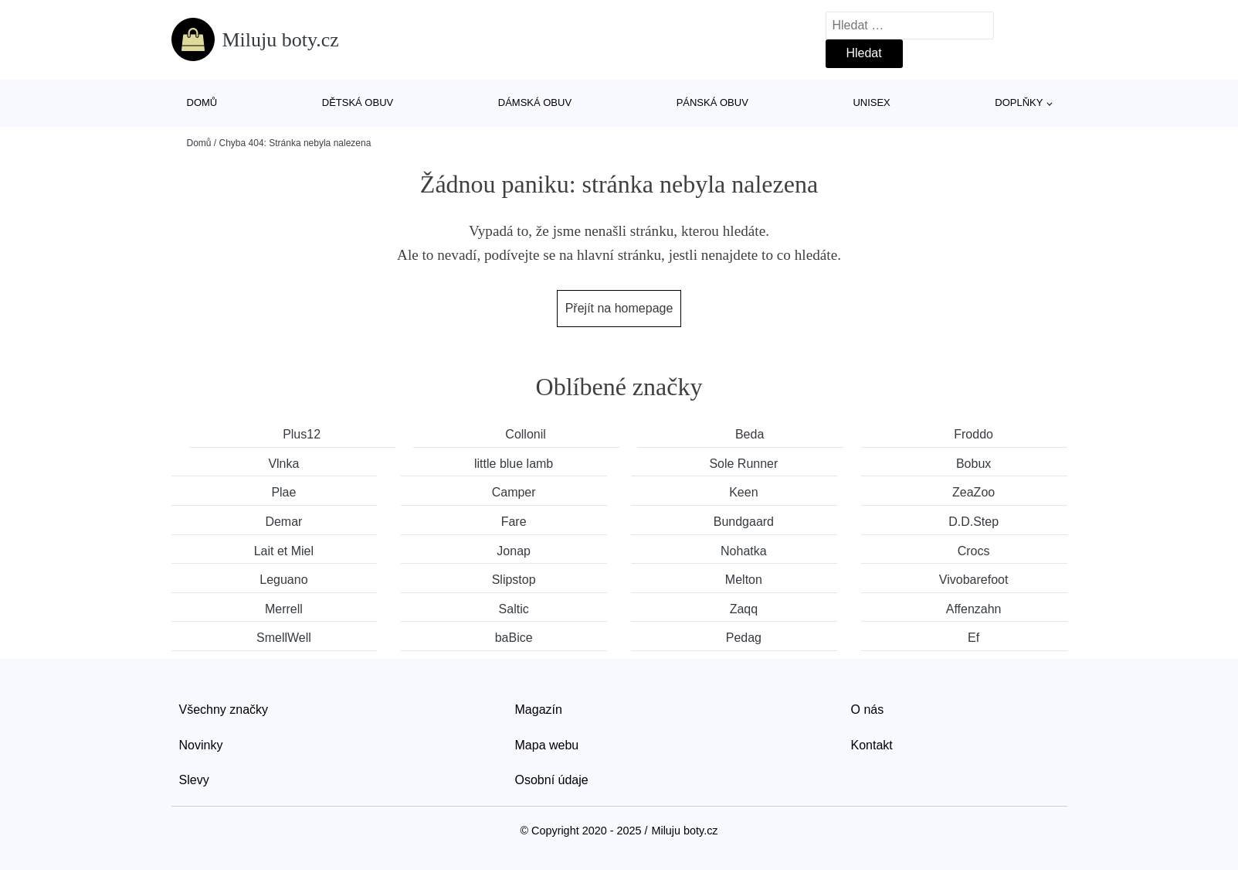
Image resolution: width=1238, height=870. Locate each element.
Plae (283, 492)
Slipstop (514, 579)
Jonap (514, 551)
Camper (514, 492)
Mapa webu (547, 745)
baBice (514, 637)
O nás (867, 709)
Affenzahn (974, 609)
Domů (202, 102)
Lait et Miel (284, 551)
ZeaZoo (973, 492)
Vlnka (283, 463)
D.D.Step (973, 521)
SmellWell (283, 637)
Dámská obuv (535, 102)
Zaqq (744, 609)
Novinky (201, 745)
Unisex (871, 102)
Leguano (283, 579)
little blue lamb (513, 463)
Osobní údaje (551, 779)
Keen (743, 492)
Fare (514, 521)
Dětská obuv (357, 102)
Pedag (743, 637)
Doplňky (1019, 102)
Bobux (973, 463)
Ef (973, 637)
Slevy (194, 779)
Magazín (538, 709)
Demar (283, 521)
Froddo (973, 434)
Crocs (974, 551)
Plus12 (302, 434)
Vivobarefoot (974, 579)
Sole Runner (743, 463)
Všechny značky (224, 709)
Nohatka (744, 551)
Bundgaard (744, 521)
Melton (743, 579)
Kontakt (872, 745)
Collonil (525, 434)
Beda (749, 434)
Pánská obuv (712, 102)
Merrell (284, 609)
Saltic (514, 609)
